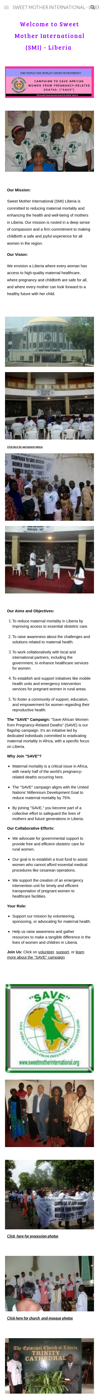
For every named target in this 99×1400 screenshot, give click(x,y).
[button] (6, 7)
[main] (49, 34)
